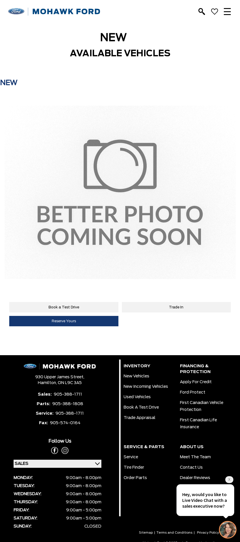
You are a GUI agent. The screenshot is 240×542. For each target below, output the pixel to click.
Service (131, 457)
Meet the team (195, 457)
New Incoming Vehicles (146, 387)
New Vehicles (136, 376)
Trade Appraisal (139, 418)
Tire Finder (134, 467)
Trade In (176, 307)
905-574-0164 (65, 423)
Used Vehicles (137, 397)
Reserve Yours (64, 321)
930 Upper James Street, (59, 377)
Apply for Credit (196, 382)
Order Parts (135, 478)
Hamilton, (48, 383)
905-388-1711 (68, 394)
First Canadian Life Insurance (198, 423)
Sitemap (146, 532)
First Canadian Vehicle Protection (201, 406)
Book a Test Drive (64, 307)
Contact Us (191, 467)
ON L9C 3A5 (70, 383)
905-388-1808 (67, 404)
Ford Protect (192, 392)
